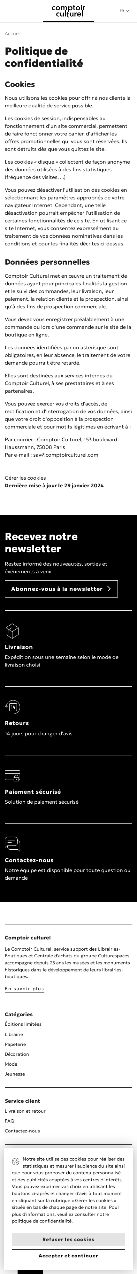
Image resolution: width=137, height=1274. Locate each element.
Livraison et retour (25, 1111)
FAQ (9, 1121)
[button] (124, 11)
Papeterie (15, 1044)
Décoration (17, 1054)
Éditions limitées (23, 1024)
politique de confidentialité (42, 1221)
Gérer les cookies (25, 478)
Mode (11, 1064)
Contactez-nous (22, 1131)
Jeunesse (15, 1074)
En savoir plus (24, 989)
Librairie (14, 1034)
